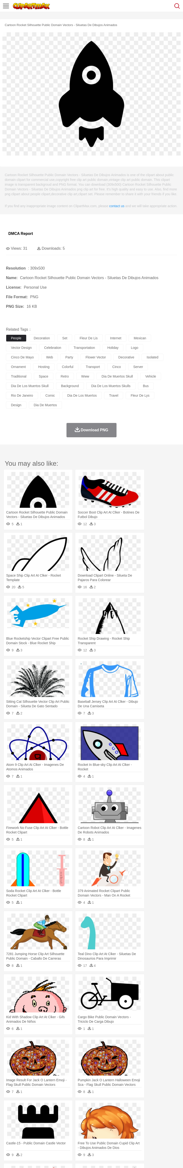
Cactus (60, 1108)
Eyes (117, 1123)
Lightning (140, 1108)
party (69, 357)
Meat (94, 1137)
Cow (83, 1116)
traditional (18, 376)
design (16, 405)
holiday (113, 348)
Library (163, 1130)
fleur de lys (140, 395)
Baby (33, 1123)
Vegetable (136, 1137)
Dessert (47, 1137)
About (9, 1158)
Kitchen (151, 1137)
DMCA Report (20, 234)
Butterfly (51, 1116)
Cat (62, 1116)
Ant (22, 1116)
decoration (42, 338)
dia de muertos (45, 405)
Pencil (92, 1130)
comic (50, 395)
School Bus (122, 1130)
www (85, 376)
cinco (116, 367)
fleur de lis (88, 338)
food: (9, 1137)
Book (50, 1130)
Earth (83, 1108)
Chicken (72, 1116)
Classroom (63, 1130)
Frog (145, 1116)
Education (105, 1130)
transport (93, 367)
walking (129, 1123)
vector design (21, 348)
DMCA (71, 1158)
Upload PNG (88, 1158)
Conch (72, 1108)
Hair (150, 1123)
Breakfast (23, 1137)
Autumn (35, 1108)
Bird (39, 1116)
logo (134, 348)
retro (65, 376)
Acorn (23, 1108)
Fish (136, 1116)
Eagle (112, 1116)
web (49, 357)
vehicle (150, 376)
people (16, 338)
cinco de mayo (22, 357)
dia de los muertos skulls (111, 386)
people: (11, 1123)
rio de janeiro (22, 395)
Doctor (99, 1123)
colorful (67, 367)
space (43, 376)
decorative (126, 357)
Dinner (163, 1137)
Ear (108, 1123)
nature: (10, 1108)
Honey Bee (158, 1116)
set (64, 338)
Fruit (85, 1137)
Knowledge (149, 1130)
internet (115, 338)
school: (11, 1130)
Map (135, 1130)
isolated (152, 357)
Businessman (82, 1123)
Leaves (48, 1108)
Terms (21, 1158)
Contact (56, 1158)
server (138, 367)
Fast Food (72, 1137)
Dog (92, 1116)
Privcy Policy (38, 1158)
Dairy (36, 1137)
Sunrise (165, 1108)
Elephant (124, 1116)
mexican (140, 338)
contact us (116, 206)
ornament (18, 367)
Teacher (39, 1130)
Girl (159, 1123)
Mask (23, 1123)
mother (66, 1123)
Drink (59, 1137)
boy (166, 1123)
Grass (127, 1108)
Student (25, 1130)
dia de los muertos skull (30, 386)
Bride (43, 1123)
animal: (11, 1116)
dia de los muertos (82, 395)
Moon (153, 1108)
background (70, 386)
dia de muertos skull (117, 376)
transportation (84, 348)
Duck (101, 1116)
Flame (102, 1108)
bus (146, 386)
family (54, 1123)
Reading (79, 1130)
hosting (43, 367)
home (141, 1123)
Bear (31, 1116)
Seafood (122, 1137)
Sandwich (107, 1137)
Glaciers (115, 1108)
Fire (92, 1108)
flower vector (96, 357)
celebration (52, 348)
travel (113, 395)
